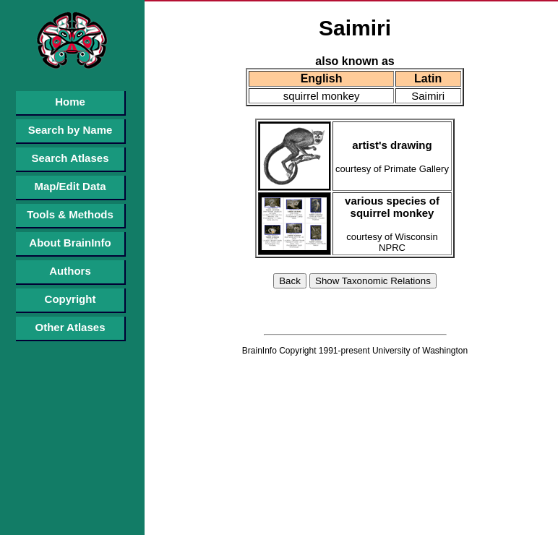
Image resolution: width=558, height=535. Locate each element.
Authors (70, 271)
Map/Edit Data (70, 186)
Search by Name (70, 130)
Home (70, 101)
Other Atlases (70, 327)
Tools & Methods (70, 214)
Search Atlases (69, 158)
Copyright (70, 299)
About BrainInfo (70, 242)
